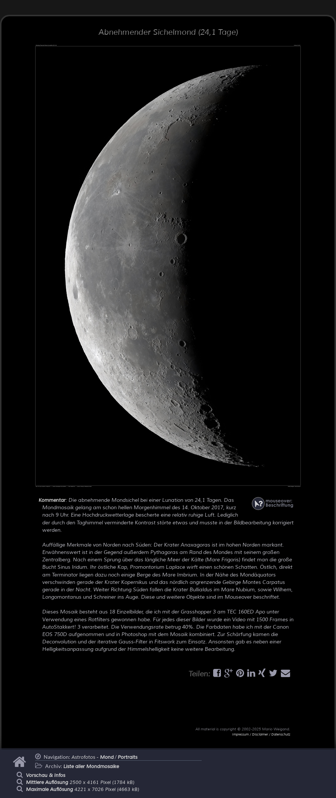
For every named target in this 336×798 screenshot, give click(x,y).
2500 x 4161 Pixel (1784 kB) (80, 782)
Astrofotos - (92, 757)
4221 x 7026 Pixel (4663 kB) (82, 789)
